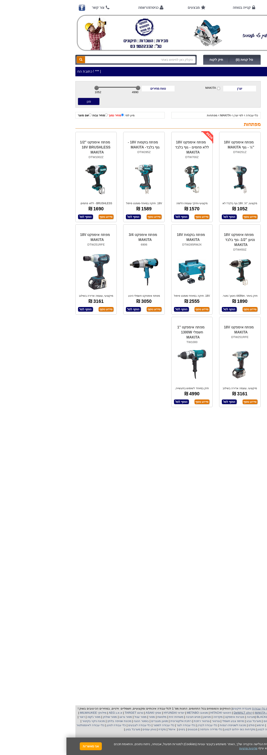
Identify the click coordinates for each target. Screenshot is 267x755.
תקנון (251, 289)
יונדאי (114, 712)
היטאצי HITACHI (154, 712)
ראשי (248, 7)
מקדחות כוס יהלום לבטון (173, 729)
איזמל (105, 729)
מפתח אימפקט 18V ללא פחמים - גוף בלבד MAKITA (125, 147)
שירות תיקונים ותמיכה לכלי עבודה (234, 211)
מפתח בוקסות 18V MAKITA (124, 237)
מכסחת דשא (215, 725)
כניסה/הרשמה (82, 7)
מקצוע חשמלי (244, 721)
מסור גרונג (59, 716)
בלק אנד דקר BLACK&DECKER (210, 716)
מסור (85, 716)
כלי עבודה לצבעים (73, 725)
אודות (215, 7)
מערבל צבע (186, 721)
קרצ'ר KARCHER (244, 716)
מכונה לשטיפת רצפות (166, 725)
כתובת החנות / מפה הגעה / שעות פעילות (234, 156)
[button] (258, 734)
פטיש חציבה (126, 716)
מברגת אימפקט (168, 716)
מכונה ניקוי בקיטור (26, 721)
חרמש (194, 725)
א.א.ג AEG (49, 712)
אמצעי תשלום (246, 176)
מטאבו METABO (131, 712)
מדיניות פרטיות (245, 298)
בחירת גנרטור (246, 254)
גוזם (202, 725)
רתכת (121, 721)
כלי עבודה (185, 115)
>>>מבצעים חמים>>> (242, 91)
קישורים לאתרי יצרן (243, 280)
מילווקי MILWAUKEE (26, 712)
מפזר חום (202, 721)
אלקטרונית (110, 721)
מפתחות (145, 115)
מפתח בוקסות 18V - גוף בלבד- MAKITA (77, 144)
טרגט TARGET (67, 712)
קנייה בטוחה (175, 7)
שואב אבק (217, 721)
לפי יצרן (172, 115)
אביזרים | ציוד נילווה (243, 134)
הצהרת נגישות (246, 307)
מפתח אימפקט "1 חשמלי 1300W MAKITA (124, 332)
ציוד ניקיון (250, 104)
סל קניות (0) (178, 59)
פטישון (140, 716)
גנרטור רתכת (135, 721)
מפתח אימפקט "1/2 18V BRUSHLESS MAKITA (29, 147)
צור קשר (31, 7)
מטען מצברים (92, 721)
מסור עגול (73, 716)
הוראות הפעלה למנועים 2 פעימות (234, 237)
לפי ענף (251, 128)
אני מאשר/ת (24, 746)
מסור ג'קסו (27, 716)
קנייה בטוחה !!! (245, 193)
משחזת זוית (109, 716)
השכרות (251, 116)
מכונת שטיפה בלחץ (52, 721)
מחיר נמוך (49, 115)
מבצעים (127, 7)
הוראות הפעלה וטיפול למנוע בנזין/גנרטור (229, 228)
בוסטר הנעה (74, 721)
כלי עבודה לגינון (49, 725)
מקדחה (151, 716)
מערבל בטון (66, 729)
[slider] (30, 88)
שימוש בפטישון (246, 246)
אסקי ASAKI (86, 712)
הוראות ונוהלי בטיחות (241, 202)
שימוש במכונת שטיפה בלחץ (238, 272)
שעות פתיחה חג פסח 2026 (238, 167)
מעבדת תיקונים (175, 708)
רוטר (16, 716)
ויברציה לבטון (199, 729)
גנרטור (149, 721)
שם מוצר (18, 115)
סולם (184, 725)
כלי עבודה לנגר (119, 725)
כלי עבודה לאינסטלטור (24, 725)
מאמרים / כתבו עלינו (242, 219)
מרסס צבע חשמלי (166, 721)
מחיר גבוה (33, 115)
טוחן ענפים (82, 729)
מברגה (184, 716)
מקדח (95, 729)
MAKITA (146, 88)
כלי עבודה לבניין (140, 725)
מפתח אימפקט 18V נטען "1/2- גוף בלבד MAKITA (173, 240)
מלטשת (95, 716)
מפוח (230, 721)
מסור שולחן (43, 716)
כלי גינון (251, 110)
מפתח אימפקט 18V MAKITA (28, 237)
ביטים (115, 729)
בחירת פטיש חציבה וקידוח (238, 263)
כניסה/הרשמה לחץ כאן (219, 59)
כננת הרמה (232, 725)
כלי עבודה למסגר (97, 725)
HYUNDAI (103, 712)
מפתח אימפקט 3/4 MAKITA (76, 237)
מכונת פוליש (249, 725)
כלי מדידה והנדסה (145, 729)
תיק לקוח (150, 59)
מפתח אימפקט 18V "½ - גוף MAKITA (173, 144)
